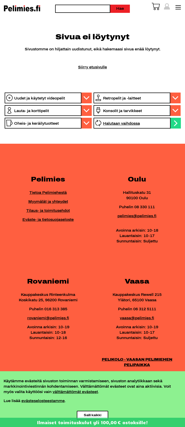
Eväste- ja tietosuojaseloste (48, 220)
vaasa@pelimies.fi (137, 318)
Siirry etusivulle (92, 67)
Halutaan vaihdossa (121, 123)
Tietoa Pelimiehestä (48, 193)
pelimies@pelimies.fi (136, 216)
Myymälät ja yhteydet (48, 202)
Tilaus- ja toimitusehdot (48, 211)
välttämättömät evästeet (75, 392)
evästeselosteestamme (43, 401)
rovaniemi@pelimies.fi (48, 318)
